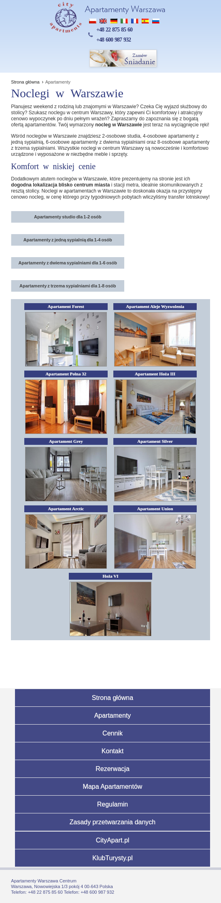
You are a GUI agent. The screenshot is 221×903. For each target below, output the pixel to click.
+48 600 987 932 (113, 40)
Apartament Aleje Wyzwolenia (155, 306)
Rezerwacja (113, 768)
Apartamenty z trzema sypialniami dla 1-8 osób (67, 285)
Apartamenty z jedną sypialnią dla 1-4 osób (67, 239)
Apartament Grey (66, 441)
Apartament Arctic (66, 508)
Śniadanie (123, 58)
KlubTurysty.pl (112, 858)
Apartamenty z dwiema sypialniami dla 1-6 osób (68, 262)
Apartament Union (155, 508)
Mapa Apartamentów (112, 786)
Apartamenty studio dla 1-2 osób (68, 216)
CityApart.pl (113, 840)
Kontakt (112, 751)
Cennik (112, 733)
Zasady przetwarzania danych (113, 822)
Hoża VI (110, 576)
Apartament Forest (66, 306)
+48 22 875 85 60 (114, 30)
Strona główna (112, 697)
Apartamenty (112, 715)
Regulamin (112, 804)
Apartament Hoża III (155, 373)
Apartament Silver (155, 441)
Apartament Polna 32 (65, 373)
